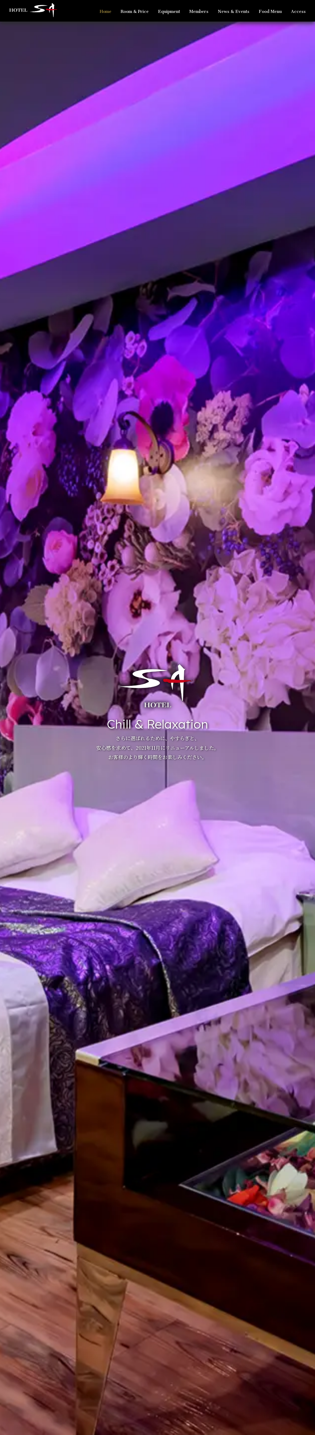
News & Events (233, 10)
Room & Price (135, 10)
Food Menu (270, 10)
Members (198, 10)
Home (105, 10)
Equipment (169, 10)
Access (298, 10)
